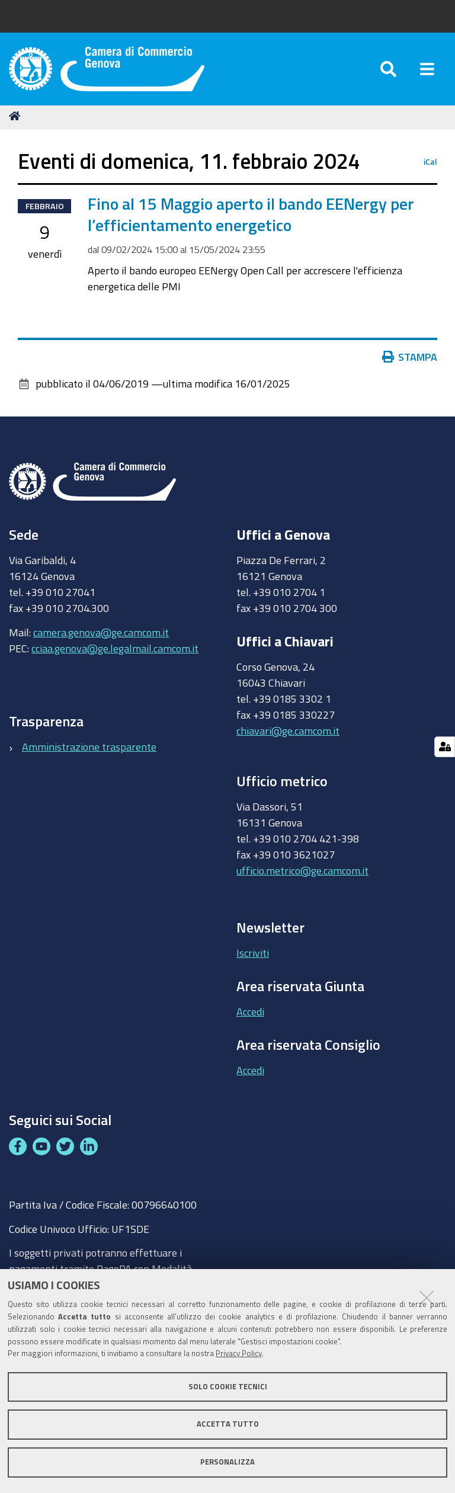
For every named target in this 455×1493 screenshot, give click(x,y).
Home (16, 120)
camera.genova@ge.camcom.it (101, 636)
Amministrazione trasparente (89, 750)
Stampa (410, 361)
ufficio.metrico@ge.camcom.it (302, 874)
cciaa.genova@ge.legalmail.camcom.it (114, 652)
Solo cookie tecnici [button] (227, 1387)
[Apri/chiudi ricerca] (388, 70)
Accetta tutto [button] (228, 1424)
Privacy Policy (239, 1353)
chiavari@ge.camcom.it (287, 734)
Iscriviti (252, 956)
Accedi (250, 1015)
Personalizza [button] (227, 1462)
